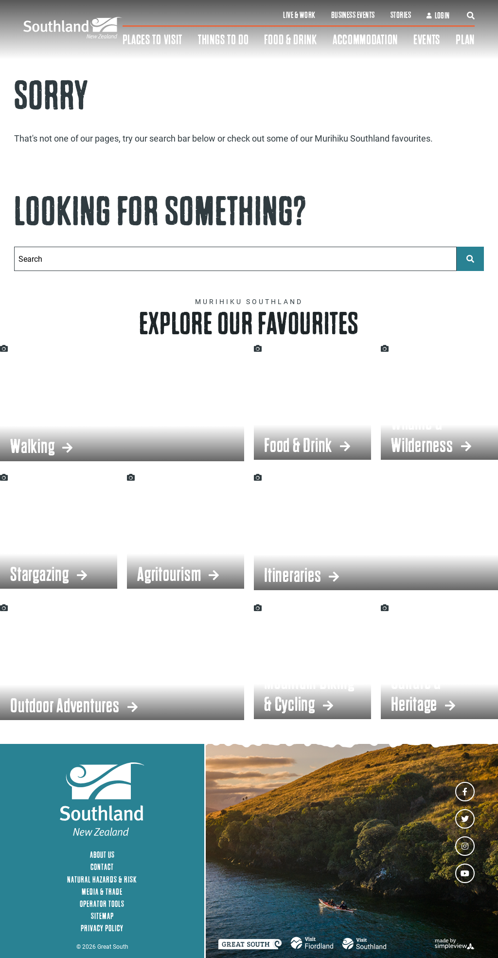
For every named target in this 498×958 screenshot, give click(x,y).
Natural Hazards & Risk (102, 879)
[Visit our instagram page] (465, 846)
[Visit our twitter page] (465, 819)
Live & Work (299, 15)
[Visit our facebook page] (464, 791)
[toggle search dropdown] (471, 15)
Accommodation (365, 39)
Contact (102, 867)
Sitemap (102, 916)
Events (426, 39)
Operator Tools (102, 904)
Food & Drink (290, 39)
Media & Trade (102, 891)
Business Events (353, 15)
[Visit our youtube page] (465, 873)
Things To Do (223, 39)
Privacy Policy (102, 928)
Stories (401, 15)
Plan (465, 39)
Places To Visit (153, 39)
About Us (102, 855)
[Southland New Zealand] (73, 28)
